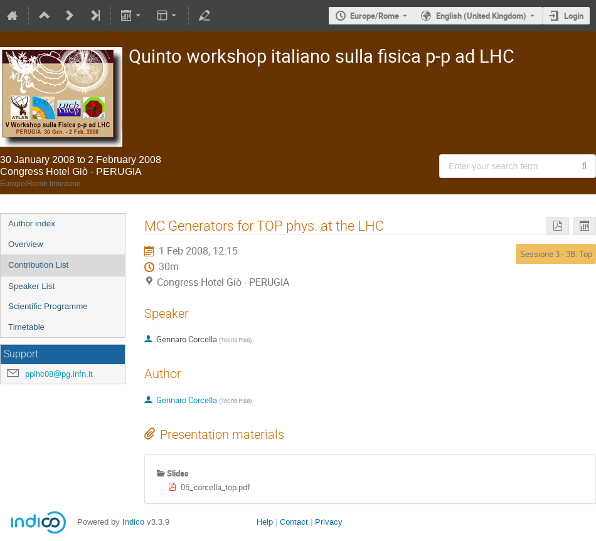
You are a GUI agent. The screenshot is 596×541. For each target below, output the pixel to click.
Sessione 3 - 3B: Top (556, 254)
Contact (294, 522)
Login (573, 15)
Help (265, 522)
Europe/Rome (374, 15)
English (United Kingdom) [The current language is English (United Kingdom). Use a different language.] (481, 15)
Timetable (26, 327)
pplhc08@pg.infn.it (59, 374)
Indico (133, 522)
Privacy (329, 522)
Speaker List (31, 286)
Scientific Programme (48, 306)
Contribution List (38, 265)
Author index (31, 223)
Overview (25, 244)
